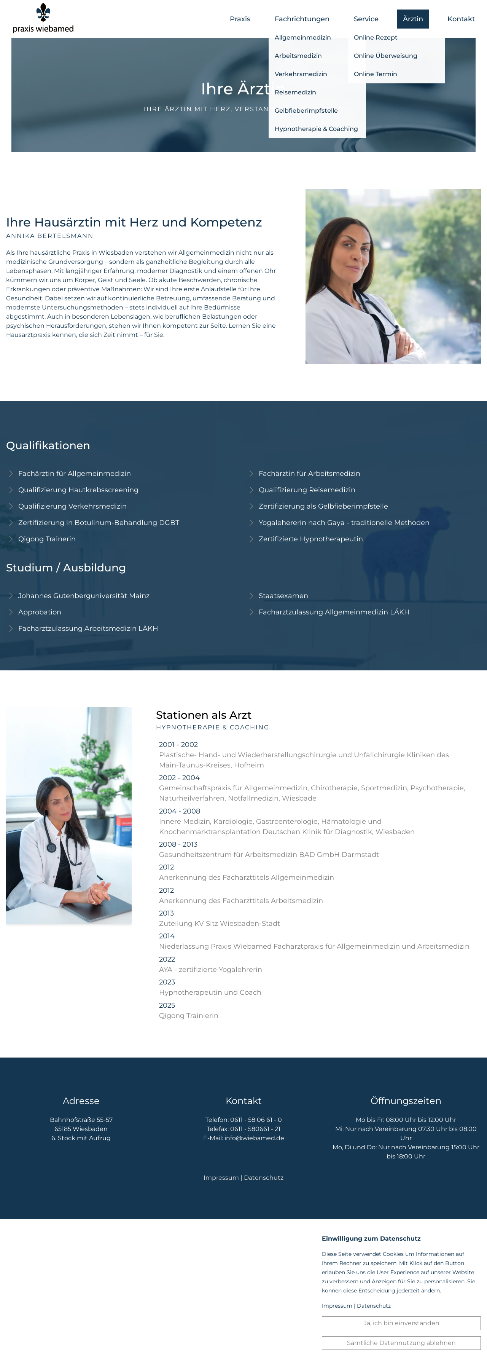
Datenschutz (263, 1177)
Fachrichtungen (302, 19)
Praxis (240, 19)
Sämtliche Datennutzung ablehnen (401, 1342)
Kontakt (461, 19)
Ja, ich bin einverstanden (401, 1323)
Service (366, 19)
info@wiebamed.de (254, 1138)
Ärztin (413, 19)
